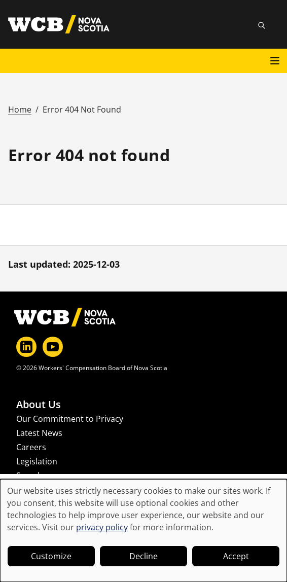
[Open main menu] (275, 61)
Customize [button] (51, 556)
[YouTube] (53, 347)
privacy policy (102, 527)
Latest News (39, 433)
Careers (31, 447)
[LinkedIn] (26, 347)
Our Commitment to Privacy (69, 419)
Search (29, 475)
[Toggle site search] (261, 25)
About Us (38, 404)
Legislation (36, 461)
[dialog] (143, 530)
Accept (236, 556)
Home (19, 109)
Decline (143, 556)
